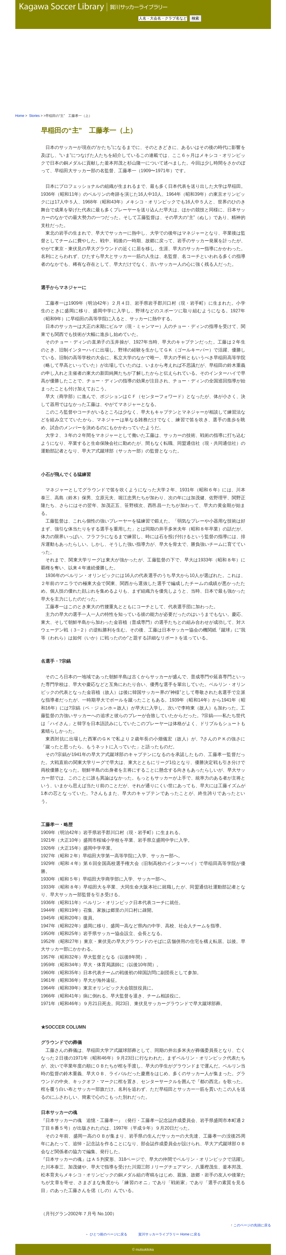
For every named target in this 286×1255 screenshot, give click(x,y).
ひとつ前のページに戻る (108, 1234)
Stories (34, 116)
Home (19, 116)
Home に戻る (169, 1234)
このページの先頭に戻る (252, 1225)
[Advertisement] (143, 71)
